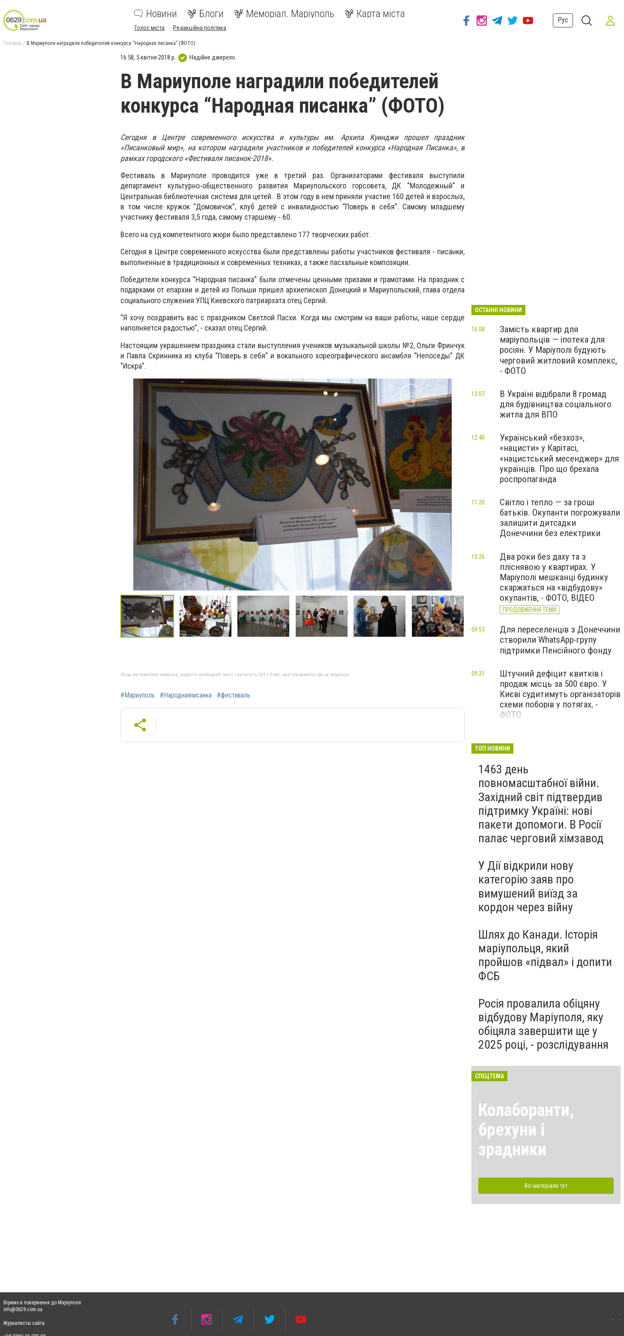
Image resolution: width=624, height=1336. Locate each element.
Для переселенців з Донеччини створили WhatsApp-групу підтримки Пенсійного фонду (560, 639)
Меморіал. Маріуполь (284, 13)
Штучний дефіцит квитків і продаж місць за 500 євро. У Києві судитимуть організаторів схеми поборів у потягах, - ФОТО (560, 694)
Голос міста (150, 27)
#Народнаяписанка (186, 695)
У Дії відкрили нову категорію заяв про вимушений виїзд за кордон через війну (528, 886)
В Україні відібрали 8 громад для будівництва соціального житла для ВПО (556, 404)
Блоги (205, 13)
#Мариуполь (137, 695)
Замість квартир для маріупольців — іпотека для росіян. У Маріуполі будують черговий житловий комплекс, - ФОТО (558, 350)
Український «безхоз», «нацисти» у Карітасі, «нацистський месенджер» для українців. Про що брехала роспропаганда (559, 458)
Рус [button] (562, 20)
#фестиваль (233, 695)
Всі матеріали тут (546, 1185)
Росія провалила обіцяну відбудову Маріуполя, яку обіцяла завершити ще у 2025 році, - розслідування (543, 1024)
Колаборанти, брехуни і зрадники (526, 1130)
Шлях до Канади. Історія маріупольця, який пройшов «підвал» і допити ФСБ (545, 955)
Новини (155, 13)
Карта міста (375, 13)
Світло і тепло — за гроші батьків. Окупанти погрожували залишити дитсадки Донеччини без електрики (560, 517)
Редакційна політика (199, 27)
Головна (12, 43)
